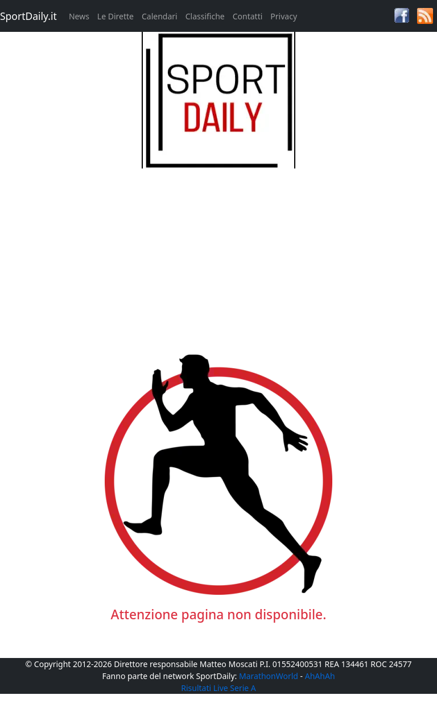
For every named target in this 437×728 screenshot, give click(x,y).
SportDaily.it (28, 16)
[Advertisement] (218, 248)
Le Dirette (115, 16)
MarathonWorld (268, 676)
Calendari (160, 16)
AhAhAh (320, 676)
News (79, 16)
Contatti (248, 16)
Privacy (283, 16)
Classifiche (205, 16)
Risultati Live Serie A (218, 687)
